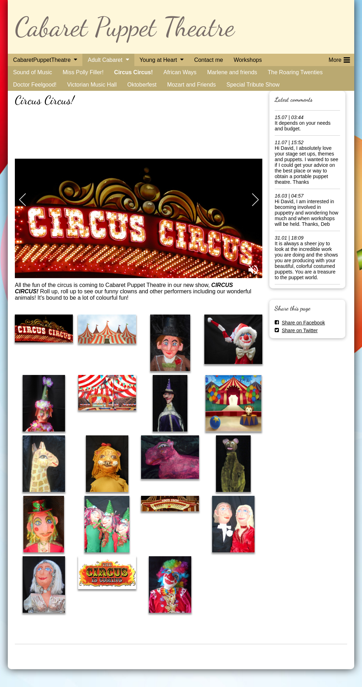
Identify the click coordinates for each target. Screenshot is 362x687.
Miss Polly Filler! (83, 72)
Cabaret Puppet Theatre (124, 27)
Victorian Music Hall (92, 85)
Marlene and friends (232, 72)
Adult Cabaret (105, 60)
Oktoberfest (142, 85)
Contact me (208, 60)
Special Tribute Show (252, 85)
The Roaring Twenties (295, 72)
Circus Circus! (133, 72)
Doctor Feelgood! (35, 85)
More (339, 59)
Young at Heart (158, 60)
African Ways (180, 72)
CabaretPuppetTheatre (42, 60)
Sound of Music (32, 72)
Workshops (248, 60)
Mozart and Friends (191, 85)
